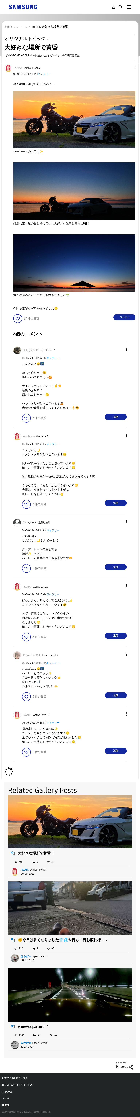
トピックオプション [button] (128, 36)
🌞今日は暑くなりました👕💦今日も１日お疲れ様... (61, 940)
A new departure (31, 1026)
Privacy (7, 1091)
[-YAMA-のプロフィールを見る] (18, 68)
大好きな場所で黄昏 (34, 853)
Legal (6, 1098)
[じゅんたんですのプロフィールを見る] (32, 655)
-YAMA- (25, 869)
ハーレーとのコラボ (28, 151)
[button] (129, 67)
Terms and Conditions (17, 1085)
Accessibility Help (14, 1078)
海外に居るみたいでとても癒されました (41, 295)
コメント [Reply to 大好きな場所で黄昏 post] (124, 317)
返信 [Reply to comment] (115, 417)
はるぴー (26, 956)
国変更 (6, 1105)
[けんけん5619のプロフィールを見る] (30, 350)
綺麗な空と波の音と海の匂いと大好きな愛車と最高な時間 (51, 223)
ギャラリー (44, 74)
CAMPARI (26, 1043)
